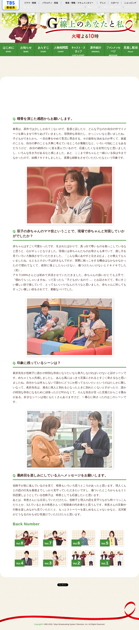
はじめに (8, 49)
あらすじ (43, 49)
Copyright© (38, 624)
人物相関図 (61, 49)
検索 (30, 7)
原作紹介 (95, 49)
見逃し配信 (131, 49)
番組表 (11, 7)
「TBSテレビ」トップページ (10, 3)
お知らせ (26, 49)
